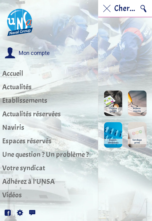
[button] (27, 53)
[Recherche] (143, 8)
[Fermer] (107, 8)
